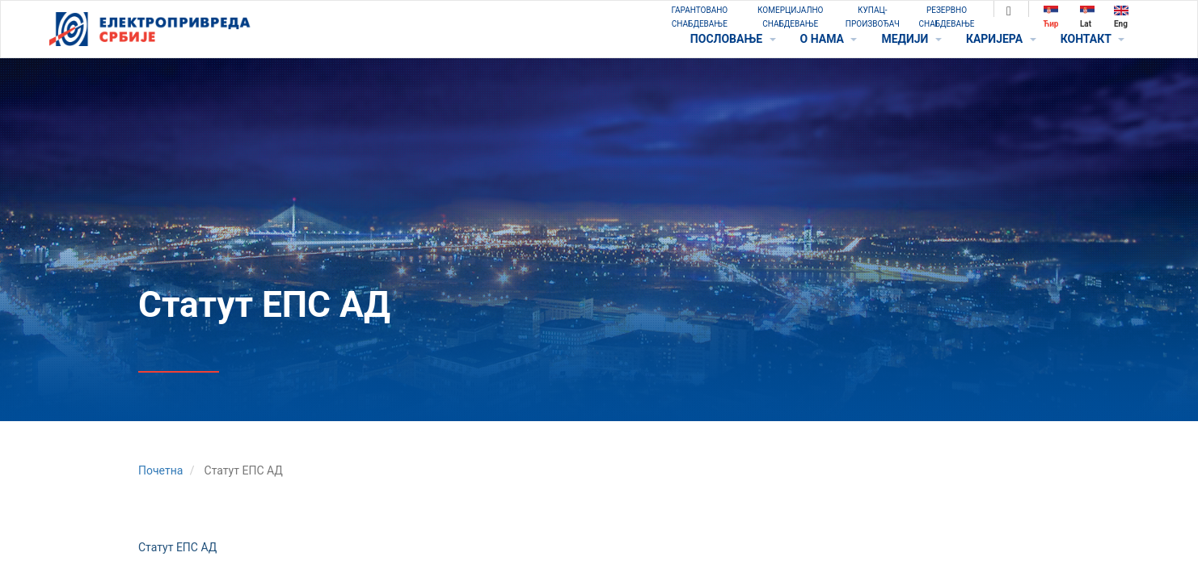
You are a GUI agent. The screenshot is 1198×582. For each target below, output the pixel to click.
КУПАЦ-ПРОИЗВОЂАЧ (873, 17)
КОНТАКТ (1092, 38)
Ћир (1051, 16)
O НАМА (829, 38)
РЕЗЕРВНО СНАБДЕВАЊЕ (947, 17)
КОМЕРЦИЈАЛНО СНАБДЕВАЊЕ (790, 17)
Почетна (160, 470)
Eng (1121, 16)
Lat (1087, 16)
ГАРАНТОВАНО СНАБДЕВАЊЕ (699, 17)
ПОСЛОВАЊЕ (733, 38)
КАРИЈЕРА (1001, 38)
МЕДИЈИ (911, 38)
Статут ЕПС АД (177, 547)
